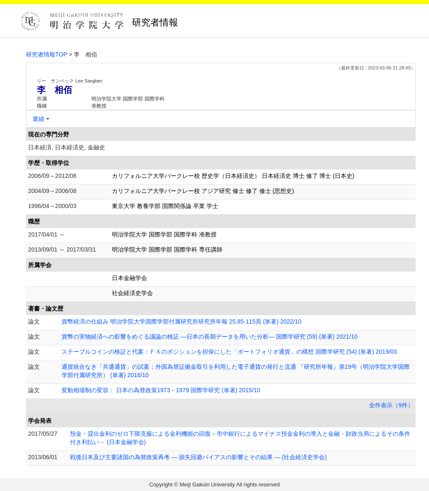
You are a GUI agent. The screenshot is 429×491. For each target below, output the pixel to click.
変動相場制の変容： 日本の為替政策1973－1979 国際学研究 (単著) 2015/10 (161, 390)
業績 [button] (38, 119)
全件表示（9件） (391, 405)
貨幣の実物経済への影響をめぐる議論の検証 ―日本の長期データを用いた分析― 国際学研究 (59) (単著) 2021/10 (209, 336)
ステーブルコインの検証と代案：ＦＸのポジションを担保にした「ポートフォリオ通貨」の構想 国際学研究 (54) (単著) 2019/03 (229, 351)
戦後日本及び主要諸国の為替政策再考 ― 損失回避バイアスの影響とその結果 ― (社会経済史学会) (198, 457)
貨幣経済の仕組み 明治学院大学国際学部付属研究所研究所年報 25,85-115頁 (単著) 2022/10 (182, 321)
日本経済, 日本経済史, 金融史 (66, 147)
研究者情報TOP (46, 54)
